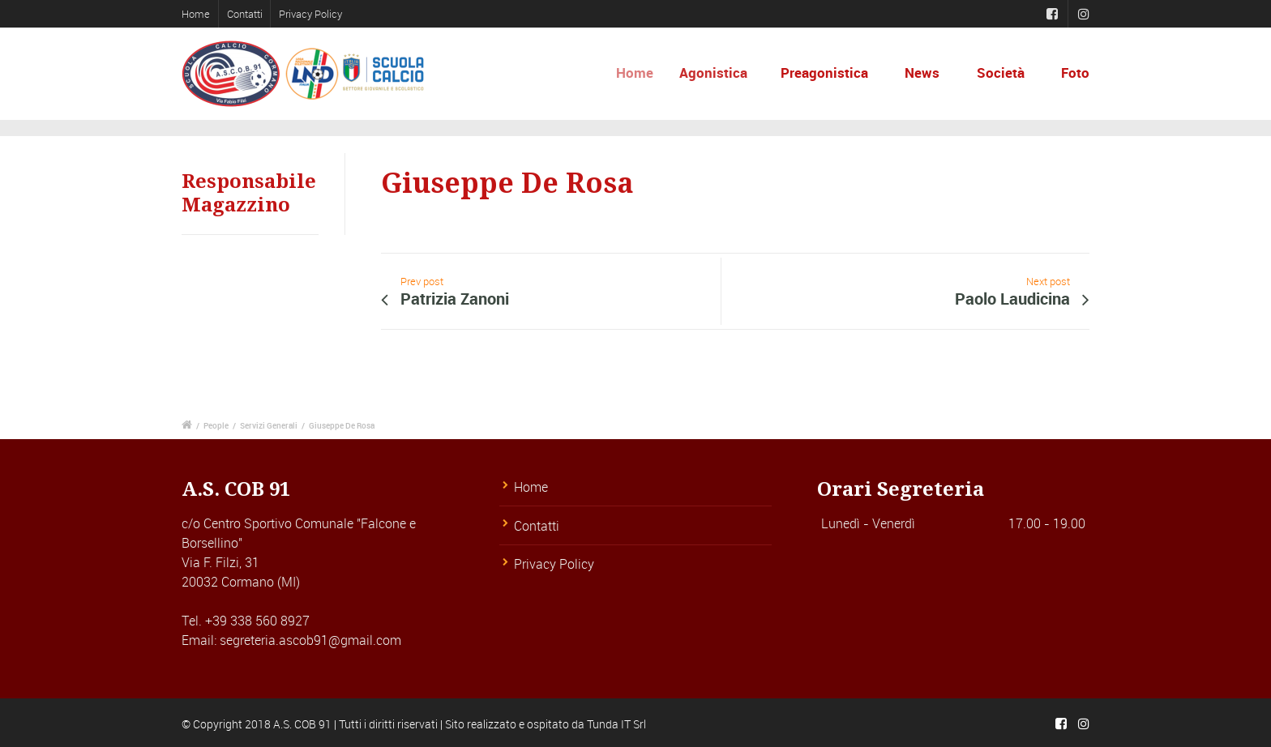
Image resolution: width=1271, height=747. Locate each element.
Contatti (245, 13)
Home (196, 13)
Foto (1075, 72)
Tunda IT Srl (616, 724)
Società (1001, 72)
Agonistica (721, 72)
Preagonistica (827, 72)
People (216, 425)
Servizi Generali (268, 425)
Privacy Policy (310, 13)
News (922, 72)
